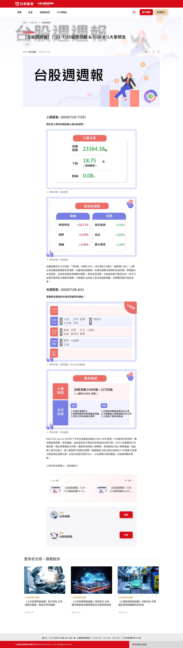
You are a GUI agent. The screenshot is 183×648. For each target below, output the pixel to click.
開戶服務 (146, 12)
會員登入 (161, 12)
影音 (30, 12)
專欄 (24, 22)
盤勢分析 (33, 22)
